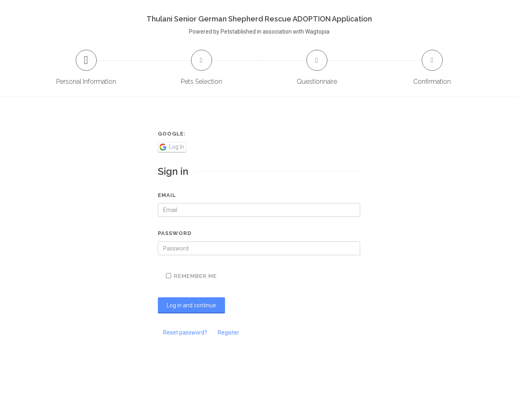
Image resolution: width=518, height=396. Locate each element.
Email (167, 195)
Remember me (191, 276)
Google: (172, 134)
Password (174, 233)
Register (228, 332)
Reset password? (185, 332)
